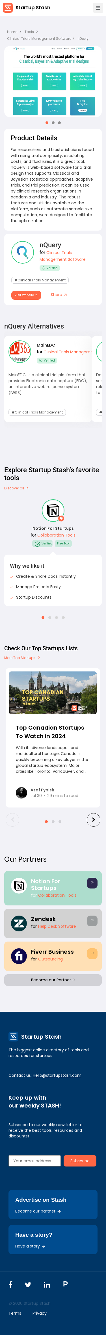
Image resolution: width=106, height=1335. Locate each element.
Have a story (30, 1246)
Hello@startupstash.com (57, 1075)
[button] (47, 122)
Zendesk (43, 919)
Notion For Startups (53, 528)
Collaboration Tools (56, 535)
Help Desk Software (57, 926)
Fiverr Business (52, 952)
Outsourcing (50, 959)
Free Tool (63, 543)
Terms (14, 1313)
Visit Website (26, 295)
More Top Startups (22, 657)
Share (59, 294)
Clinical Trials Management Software (40, 38)
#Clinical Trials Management (40, 280)
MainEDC (46, 345)
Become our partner (38, 1211)
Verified (50, 268)
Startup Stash (33, 7)
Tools (29, 31)
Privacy (40, 1313)
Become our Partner (53, 980)
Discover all (16, 488)
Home (14, 31)
